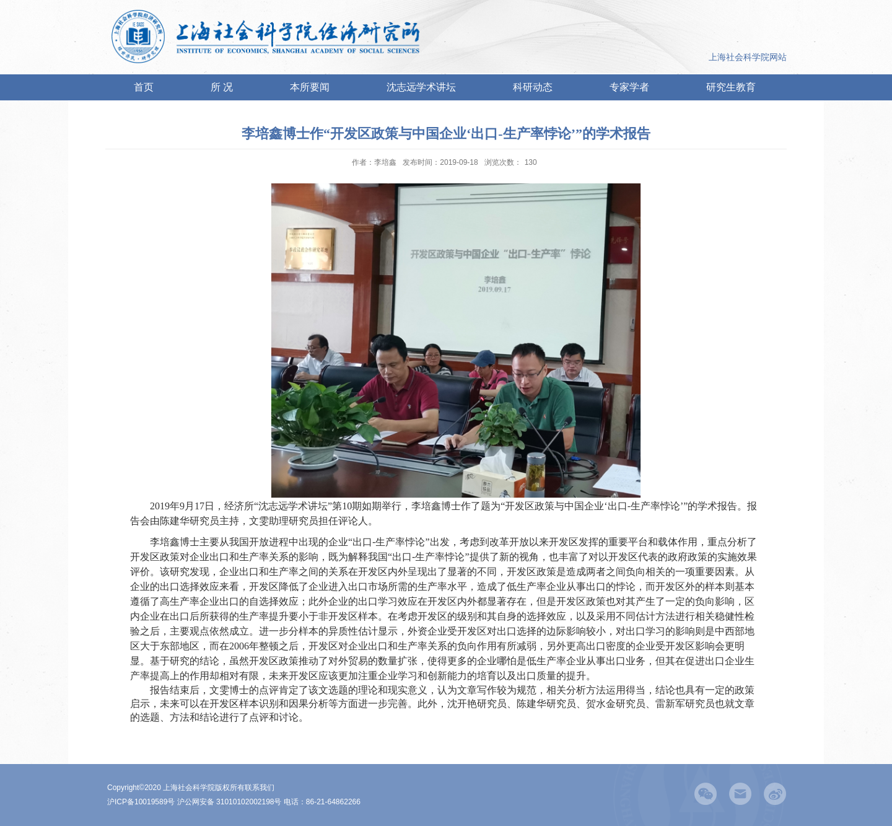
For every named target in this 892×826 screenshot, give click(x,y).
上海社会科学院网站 (748, 57)
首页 (144, 87)
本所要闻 (310, 87)
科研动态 (533, 87)
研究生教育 (731, 87)
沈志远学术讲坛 (421, 87)
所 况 (222, 87)
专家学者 (629, 87)
